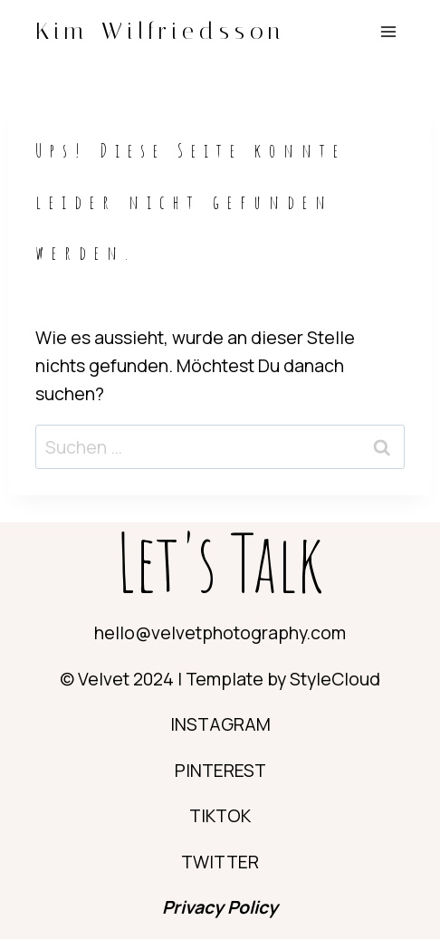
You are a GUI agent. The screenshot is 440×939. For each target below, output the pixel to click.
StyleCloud (335, 678)
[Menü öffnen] (388, 31)
